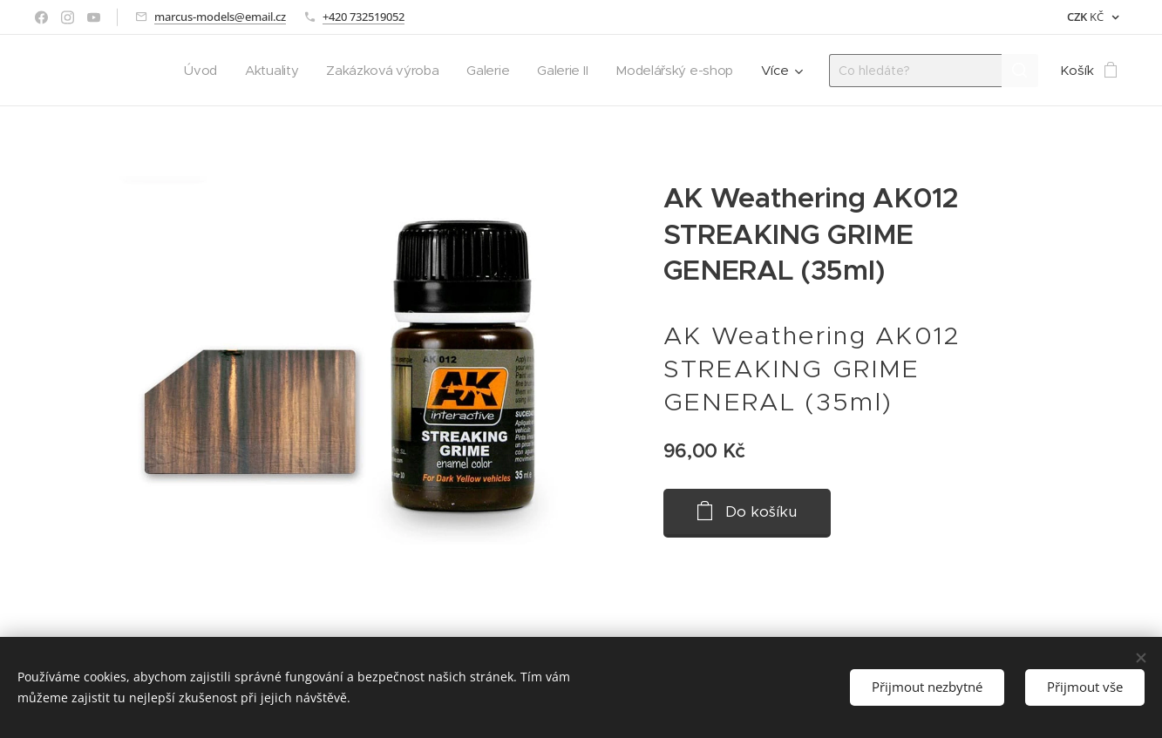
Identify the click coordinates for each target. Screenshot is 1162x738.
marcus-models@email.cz (220, 16)
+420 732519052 (363, 16)
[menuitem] (189, 70)
